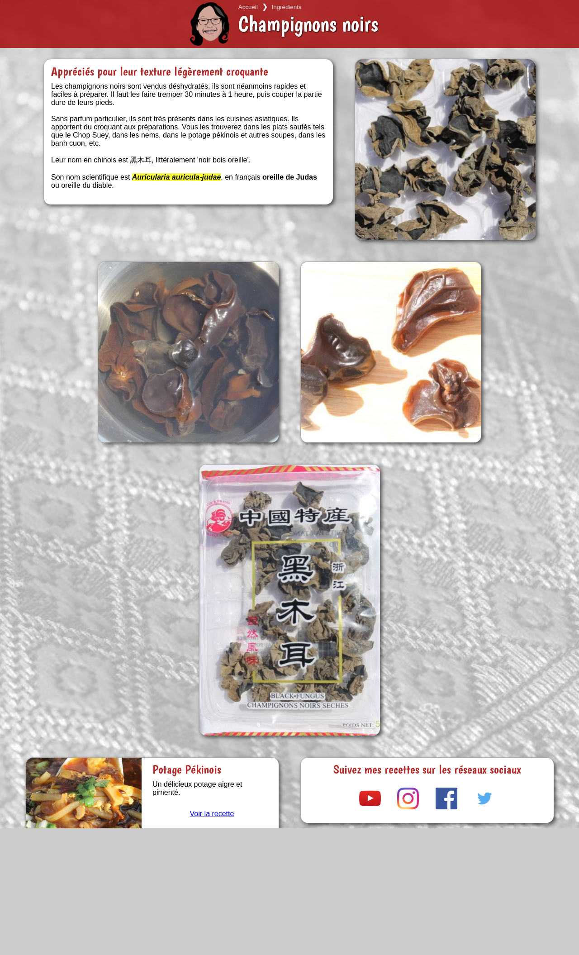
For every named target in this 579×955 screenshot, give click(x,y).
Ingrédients (287, 7)
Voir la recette (212, 813)
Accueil (248, 7)
